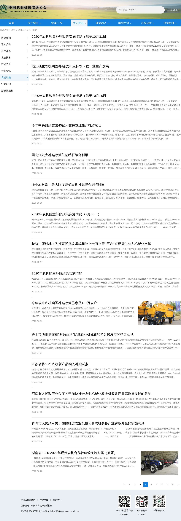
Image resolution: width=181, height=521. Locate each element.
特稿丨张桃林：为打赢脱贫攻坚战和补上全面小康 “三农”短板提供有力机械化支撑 (91, 244)
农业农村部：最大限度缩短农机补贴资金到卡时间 (68, 184)
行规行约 (6, 84)
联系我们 (57, 500)
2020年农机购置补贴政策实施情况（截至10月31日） (71, 36)
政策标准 (169, 22)
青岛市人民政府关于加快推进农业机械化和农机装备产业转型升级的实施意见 (88, 423)
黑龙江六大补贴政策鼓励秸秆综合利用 (60, 155)
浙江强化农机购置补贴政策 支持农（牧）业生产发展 (70, 66)
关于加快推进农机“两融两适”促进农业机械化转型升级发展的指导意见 (82, 334)
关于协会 (33, 22)
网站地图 (44, 500)
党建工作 (56, 22)
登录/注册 (172, 10)
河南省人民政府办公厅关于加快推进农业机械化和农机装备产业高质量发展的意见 (91, 394)
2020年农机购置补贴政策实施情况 (57, 273)
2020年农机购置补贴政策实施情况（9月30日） (66, 214)
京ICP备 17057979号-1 (31, 511)
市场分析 (146, 22)
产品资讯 (6, 64)
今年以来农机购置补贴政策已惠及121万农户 (64, 303)
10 (173, 485)
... (178, 485)
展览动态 (101, 22)
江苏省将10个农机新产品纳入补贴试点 (60, 364)
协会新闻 (6, 38)
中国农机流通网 (28, 500)
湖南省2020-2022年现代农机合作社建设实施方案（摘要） (74, 453)
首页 (11, 22)
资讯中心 (78, 22)
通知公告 (6, 44)
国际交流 (123, 22)
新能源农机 (7, 90)
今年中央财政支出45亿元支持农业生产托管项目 (67, 125)
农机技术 (6, 57)
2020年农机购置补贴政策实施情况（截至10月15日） (71, 96)
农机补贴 (33, 30)
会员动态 (6, 51)
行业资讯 (6, 71)
